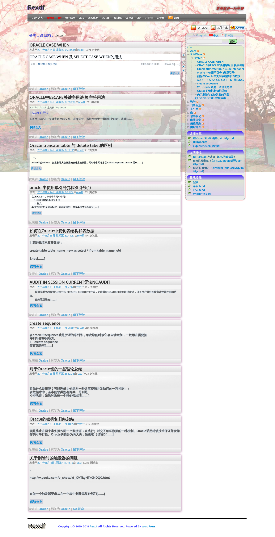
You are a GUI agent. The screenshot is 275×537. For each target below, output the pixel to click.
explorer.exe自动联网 (206, 145)
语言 (139, 17)
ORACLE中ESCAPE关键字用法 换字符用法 (67, 97)
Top (183, 55)
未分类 (194, 109)
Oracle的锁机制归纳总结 (52, 419)
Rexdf (36, 7)
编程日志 (195, 123)
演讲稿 (118, 17)
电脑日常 (195, 119)
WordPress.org (202, 193)
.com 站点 (37, 17)
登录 (195, 182)
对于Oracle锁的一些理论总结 (56, 368)
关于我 (160, 17)
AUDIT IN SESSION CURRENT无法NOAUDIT (70, 282)
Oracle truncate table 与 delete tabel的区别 (71, 145)
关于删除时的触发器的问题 (54, 457)
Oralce (43, 89)
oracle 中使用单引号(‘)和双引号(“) (60, 187)
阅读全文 (175, 73)
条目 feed (199, 186)
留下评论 (79, 89)
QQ (183, 58)
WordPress (148, 526)
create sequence (45, 323)
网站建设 (195, 127)
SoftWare (196, 54)
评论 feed (199, 190)
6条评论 (78, 509)
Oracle (65, 89)
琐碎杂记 (195, 116)
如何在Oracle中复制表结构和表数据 (62, 230)
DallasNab (200, 156)
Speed (129, 17)
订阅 (173, 17)
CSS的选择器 (226, 156)
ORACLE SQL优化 (47, 64)
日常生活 (195, 105)
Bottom (183, 66)
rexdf (81, 49)
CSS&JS (106, 17)
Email (183, 62)
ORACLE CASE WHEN (50, 44)
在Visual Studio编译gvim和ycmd (213, 138)
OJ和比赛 (93, 17)
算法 (81, 17)
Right (183, 70)
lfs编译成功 (200, 142)
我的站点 (70, 17)
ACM (193, 50)
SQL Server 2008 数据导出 (210, 98)
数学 (193, 101)
